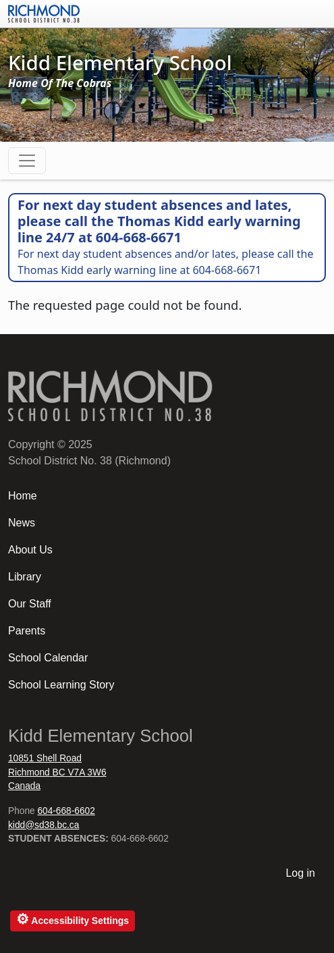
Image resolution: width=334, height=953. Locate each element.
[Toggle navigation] (27, 160)
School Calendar (48, 657)
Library (24, 576)
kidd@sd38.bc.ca (43, 825)
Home (22, 495)
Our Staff (29, 603)
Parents (26, 630)
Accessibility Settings (72, 919)
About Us (30, 549)
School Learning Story (61, 684)
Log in (300, 873)
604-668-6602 (65, 811)
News (21, 522)
